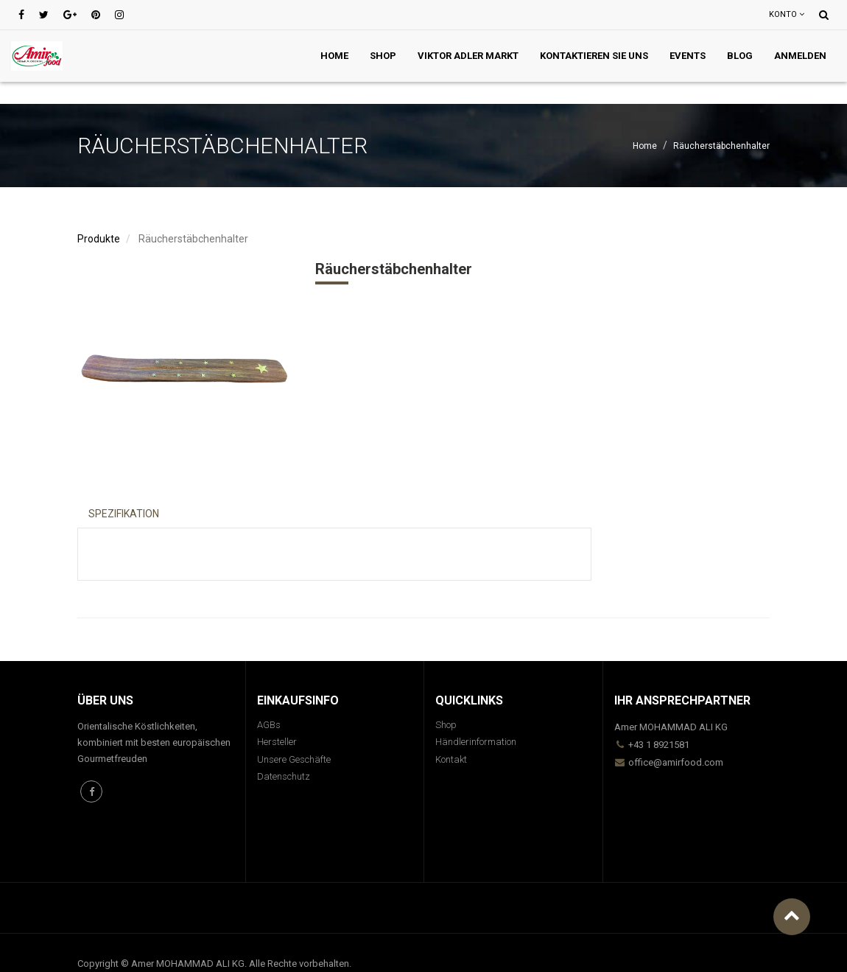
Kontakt (451, 759)
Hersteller (277, 741)
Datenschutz (283, 776)
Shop (446, 724)
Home (645, 146)
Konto (786, 14)
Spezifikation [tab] (123, 514)
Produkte (98, 239)
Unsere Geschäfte (294, 759)
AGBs (269, 724)
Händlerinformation (475, 741)
